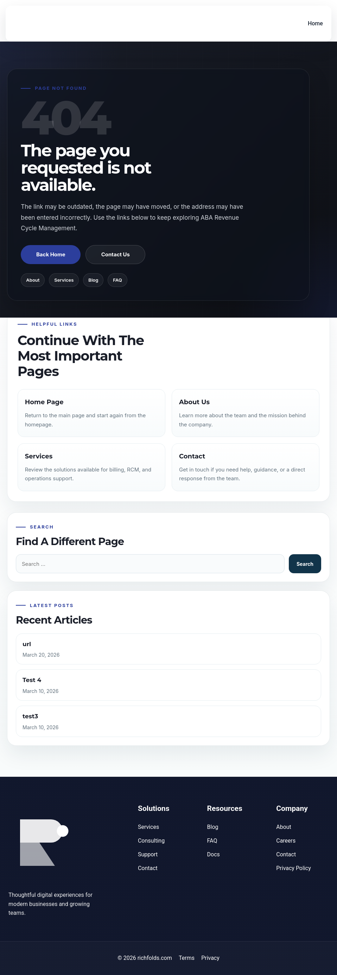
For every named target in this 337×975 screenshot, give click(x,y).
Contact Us (115, 254)
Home (315, 23)
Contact (148, 868)
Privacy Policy (293, 868)
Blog (93, 280)
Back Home (50, 254)
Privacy (210, 958)
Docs (213, 854)
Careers (285, 840)
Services (64, 280)
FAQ (117, 280)
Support (148, 854)
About (32, 280)
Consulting (151, 840)
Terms (187, 958)
